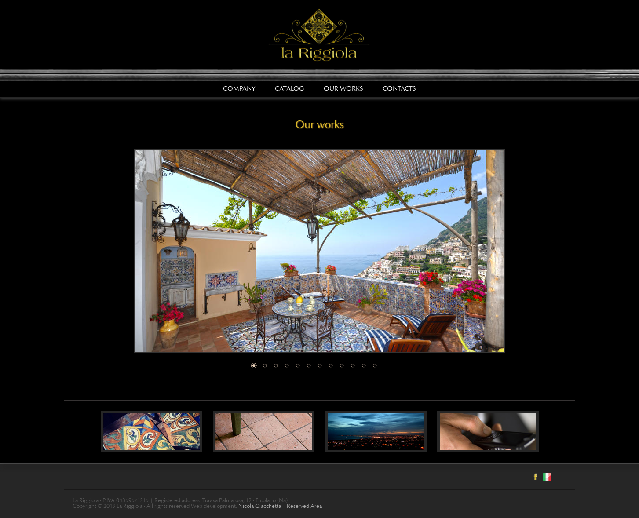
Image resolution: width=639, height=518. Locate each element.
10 (353, 365)
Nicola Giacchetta (259, 507)
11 (364, 365)
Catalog (289, 89)
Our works (343, 89)
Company (239, 89)
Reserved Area (304, 507)
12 (375, 365)
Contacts (399, 89)
